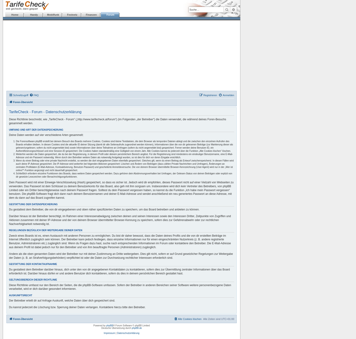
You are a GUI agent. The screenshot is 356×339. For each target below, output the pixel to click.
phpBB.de (137, 328)
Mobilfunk (53, 14)
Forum (110, 14)
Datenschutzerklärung (128, 333)
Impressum (109, 333)
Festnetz (72, 14)
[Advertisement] (121, 56)
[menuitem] (34, 95)
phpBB (109, 325)
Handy (34, 14)
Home (14, 14)
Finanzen (91, 14)
